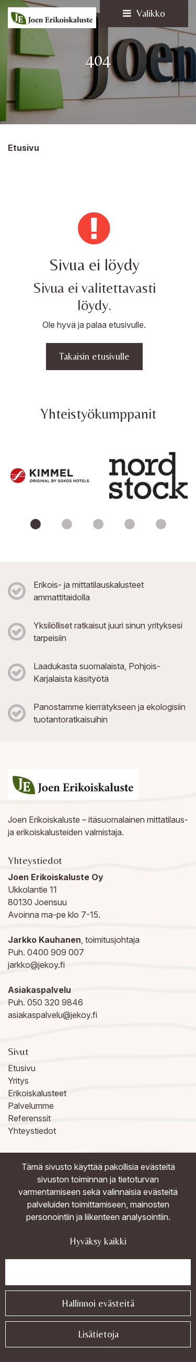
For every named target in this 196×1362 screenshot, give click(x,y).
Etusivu (22, 1068)
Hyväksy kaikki (98, 1241)
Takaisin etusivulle (94, 356)
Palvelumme (31, 1105)
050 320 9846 (55, 1002)
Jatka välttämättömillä (98, 1271)
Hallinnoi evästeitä (98, 1303)
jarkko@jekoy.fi (36, 965)
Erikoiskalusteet (37, 1093)
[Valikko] (144, 13)
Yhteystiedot (32, 1131)
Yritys (18, 1080)
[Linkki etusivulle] (52, 17)
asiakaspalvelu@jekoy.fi (52, 1015)
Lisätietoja (98, 1334)
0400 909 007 (55, 952)
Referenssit (29, 1118)
